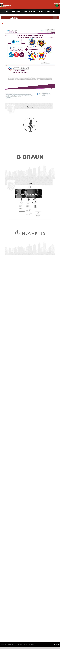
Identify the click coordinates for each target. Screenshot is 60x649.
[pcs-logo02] (57, 2)
